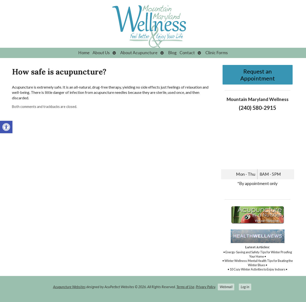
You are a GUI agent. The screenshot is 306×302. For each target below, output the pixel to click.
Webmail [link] (226, 287)
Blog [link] (172, 52)
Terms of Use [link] (185, 287)
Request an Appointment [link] (257, 75)
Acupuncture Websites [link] (69, 287)
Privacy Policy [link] (205, 287)
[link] (6, 127)
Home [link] (84, 52)
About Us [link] (101, 52)
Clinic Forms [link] (216, 52)
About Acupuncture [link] (139, 52)
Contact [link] (187, 52)
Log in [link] (245, 287)
